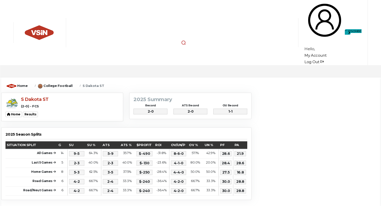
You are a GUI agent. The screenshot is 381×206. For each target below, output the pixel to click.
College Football (57, 86)
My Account (315, 55)
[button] (183, 42)
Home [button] (14, 114)
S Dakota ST (93, 86)
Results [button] (30, 114)
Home (22, 86)
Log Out (314, 61)
